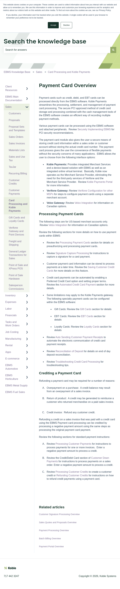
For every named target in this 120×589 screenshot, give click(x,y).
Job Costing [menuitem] (12, 332)
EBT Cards (87, 316)
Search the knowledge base (45, 41)
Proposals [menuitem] (14, 120)
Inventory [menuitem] (10, 295)
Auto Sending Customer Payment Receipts (79, 337)
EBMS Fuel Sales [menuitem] (15, 392)
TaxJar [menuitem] (12, 167)
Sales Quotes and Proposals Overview (58, 522)
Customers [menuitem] (15, 113)
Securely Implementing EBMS (94, 129)
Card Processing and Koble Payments (69, 72)
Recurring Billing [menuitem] (18, 173)
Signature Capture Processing (72, 253)
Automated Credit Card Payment (78, 284)
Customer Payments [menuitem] (14, 192)
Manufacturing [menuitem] (13, 338)
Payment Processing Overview (54, 530)
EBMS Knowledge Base (17, 72)
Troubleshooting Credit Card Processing (77, 361)
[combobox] (57, 50)
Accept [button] (53, 25)
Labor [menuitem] (8, 308)
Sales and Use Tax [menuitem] (17, 158)
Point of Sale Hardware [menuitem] (16, 277)
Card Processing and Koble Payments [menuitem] (18, 205)
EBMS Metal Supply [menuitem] (16, 385)
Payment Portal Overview (51, 546)
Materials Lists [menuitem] (17, 150)
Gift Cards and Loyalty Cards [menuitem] (17, 219)
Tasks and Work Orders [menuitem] (12, 324)
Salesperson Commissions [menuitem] (16, 287)
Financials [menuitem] (11, 315)
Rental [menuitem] (8, 345)
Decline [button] (66, 25)
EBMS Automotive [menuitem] (11, 367)
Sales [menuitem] (8, 107)
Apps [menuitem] (8, 352)
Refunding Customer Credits (72, 475)
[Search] (113, 50)
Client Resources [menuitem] (11, 88)
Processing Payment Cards (75, 242)
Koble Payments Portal (99, 182)
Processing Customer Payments (73, 443)
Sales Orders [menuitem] (16, 137)
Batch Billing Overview (50, 538)
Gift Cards (85, 309)
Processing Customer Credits (72, 471)
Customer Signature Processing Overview (59, 514)
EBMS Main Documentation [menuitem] (13, 98)
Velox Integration (84, 203)
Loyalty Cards (91, 326)
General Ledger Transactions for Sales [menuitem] (18, 255)
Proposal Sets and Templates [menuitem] (17, 128)
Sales (39, 72)
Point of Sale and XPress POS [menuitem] (18, 267)
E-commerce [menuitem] (12, 358)
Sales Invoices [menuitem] (17, 143)
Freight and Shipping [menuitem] (15, 243)
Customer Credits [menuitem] (14, 182)
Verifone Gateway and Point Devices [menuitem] (16, 231)
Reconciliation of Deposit (69, 351)
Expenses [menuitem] (10, 302)
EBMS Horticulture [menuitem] (11, 377)
